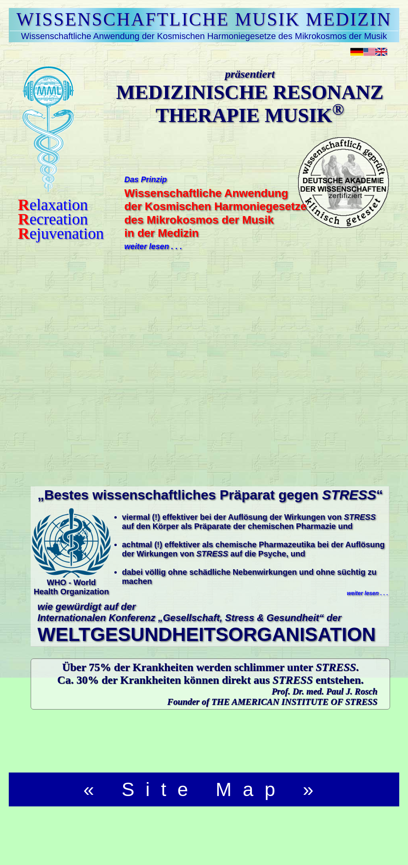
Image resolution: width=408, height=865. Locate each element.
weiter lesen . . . (153, 246)
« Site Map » (203, 789)
